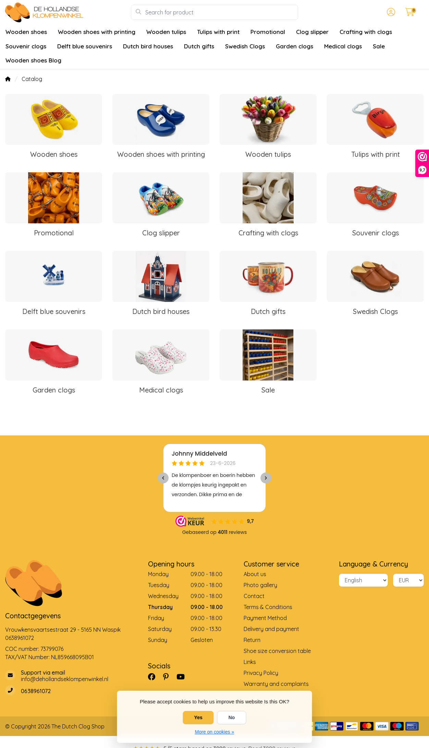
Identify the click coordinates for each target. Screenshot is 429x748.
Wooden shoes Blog (33, 60)
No (232, 717)
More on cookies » (214, 732)
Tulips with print (218, 31)
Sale (379, 46)
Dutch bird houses (148, 46)
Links (250, 661)
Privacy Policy (261, 672)
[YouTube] (183, 676)
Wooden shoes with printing (96, 31)
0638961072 (19, 637)
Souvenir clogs (25, 46)
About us (255, 574)
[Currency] (408, 580)
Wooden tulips (166, 31)
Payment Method (265, 618)
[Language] (363, 580)
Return (252, 639)
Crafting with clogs (366, 31)
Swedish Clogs (245, 46)
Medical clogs (343, 46)
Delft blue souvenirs (84, 46)
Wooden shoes (26, 31)
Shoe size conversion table (277, 650)
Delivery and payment (271, 629)
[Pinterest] (168, 676)
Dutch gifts (199, 46)
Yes (198, 717)
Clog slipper (312, 31)
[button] (390, 12)
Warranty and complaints (276, 683)
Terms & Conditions (268, 607)
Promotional (267, 31)
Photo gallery (260, 585)
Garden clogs (294, 46)
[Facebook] (154, 676)
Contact (254, 596)
